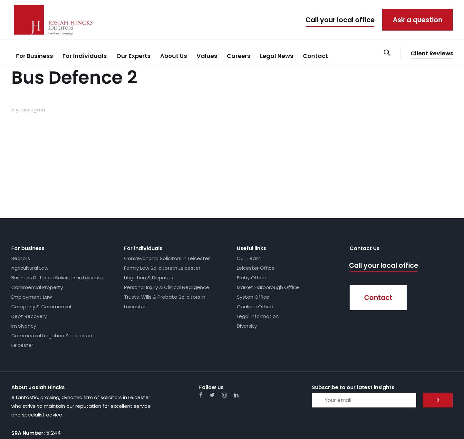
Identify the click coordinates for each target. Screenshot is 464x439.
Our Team (249, 216)
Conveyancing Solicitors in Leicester (167, 216)
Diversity (247, 283)
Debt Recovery (29, 274)
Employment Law (31, 254)
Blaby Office (251, 235)
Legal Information (258, 274)
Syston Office (253, 254)
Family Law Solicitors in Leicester (162, 225)
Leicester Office (256, 225)
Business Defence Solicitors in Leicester (58, 235)
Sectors (20, 216)
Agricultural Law (29, 225)
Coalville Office (255, 264)
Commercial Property (37, 245)
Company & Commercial (41, 264)
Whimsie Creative (433, 423)
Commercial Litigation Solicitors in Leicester (51, 298)
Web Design (391, 423)
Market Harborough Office (268, 245)
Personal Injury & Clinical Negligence (166, 245)
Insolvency (23, 283)
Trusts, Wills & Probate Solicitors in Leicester (164, 259)
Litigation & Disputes (148, 235)
